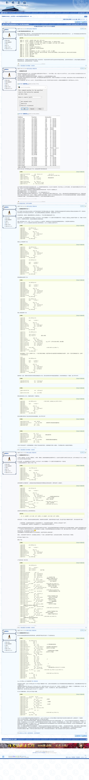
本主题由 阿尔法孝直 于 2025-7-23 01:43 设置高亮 (44, 26)
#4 (85, 452)
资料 (28, 28)
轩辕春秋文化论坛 (5, 16)
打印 (67, 24)
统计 (84, 13)
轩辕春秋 (43, 752)
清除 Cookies (68, 757)
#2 (85, 68)
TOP (85, 755)
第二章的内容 (35, 681)
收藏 (75, 24)
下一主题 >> (9, 22)
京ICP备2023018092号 (37, 752)
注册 (4, 13)
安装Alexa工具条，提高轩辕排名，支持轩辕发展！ (30, 733)
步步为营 (13, 16)
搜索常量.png (26, 83)
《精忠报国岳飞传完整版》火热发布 (27, 65)
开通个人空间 (79, 24)
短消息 (30, 28)
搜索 (81, 13)
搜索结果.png (26, 113)
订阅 (73, 24)
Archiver (82, 757)
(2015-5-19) (76, 19)
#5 (85, 630)
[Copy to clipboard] (80, 171)
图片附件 (21, 83)
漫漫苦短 (6, 29)
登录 (7, 13)
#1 (85, 28)
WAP (86, 757)
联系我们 (73, 757)
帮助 (87, 13)
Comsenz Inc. (24, 756)
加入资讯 (85, 24)
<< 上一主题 (4, 22)
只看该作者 (34, 28)
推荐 (70, 24)
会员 (79, 13)
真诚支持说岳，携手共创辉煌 (26, 203)
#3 (85, 206)
